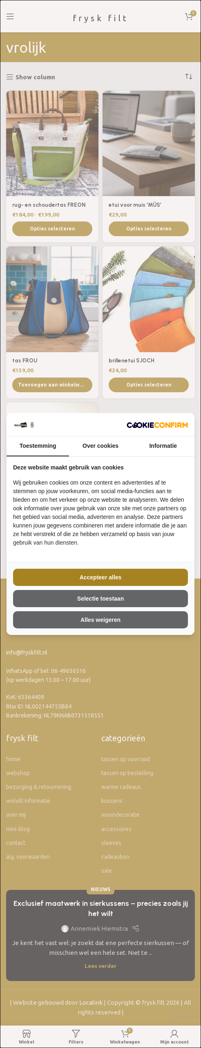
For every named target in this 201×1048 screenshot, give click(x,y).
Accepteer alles (101, 577)
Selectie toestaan (100, 598)
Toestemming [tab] (38, 445)
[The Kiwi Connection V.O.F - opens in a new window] (157, 424)
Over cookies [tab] (100, 445)
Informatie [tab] (163, 445)
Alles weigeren (100, 620)
